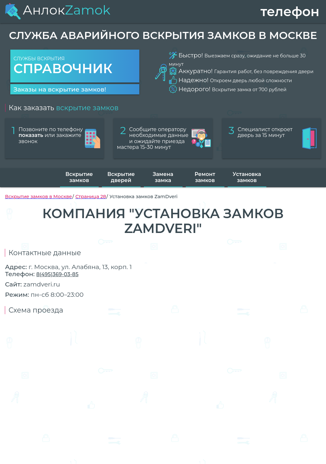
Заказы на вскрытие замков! (60, 89)
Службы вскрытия (75, 66)
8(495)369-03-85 (57, 274)
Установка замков (247, 177)
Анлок (57, 10)
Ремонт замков (205, 177)
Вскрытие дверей (121, 177)
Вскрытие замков (79, 177)
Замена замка (163, 177)
